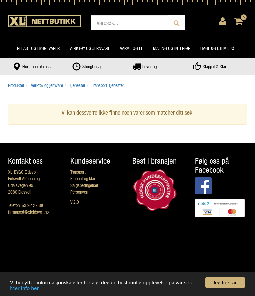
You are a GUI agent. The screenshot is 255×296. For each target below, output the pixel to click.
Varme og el (131, 48)
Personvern (79, 192)
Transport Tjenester (108, 85)
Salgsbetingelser (84, 185)
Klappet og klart (83, 178)
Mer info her (24, 288)
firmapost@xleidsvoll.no (28, 212)
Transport (78, 172)
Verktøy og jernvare (90, 48)
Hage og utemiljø (217, 48)
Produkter (16, 85)
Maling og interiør (171, 48)
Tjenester (77, 85)
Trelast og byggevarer (37, 48)
